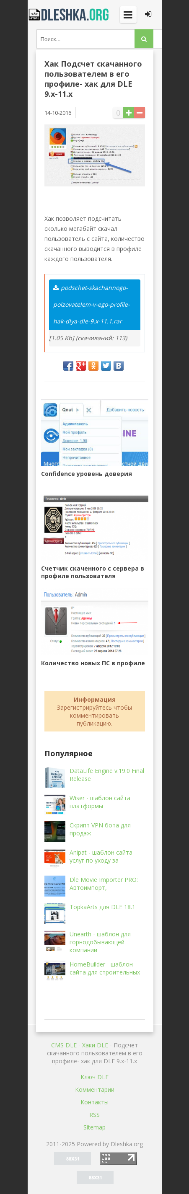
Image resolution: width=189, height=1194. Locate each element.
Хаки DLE (95, 1045)
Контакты (94, 1102)
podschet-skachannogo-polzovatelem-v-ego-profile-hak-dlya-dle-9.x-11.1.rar (91, 304)
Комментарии (94, 1089)
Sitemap (94, 1127)
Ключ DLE (94, 1077)
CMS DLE (64, 1045)
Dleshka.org (69, 14)
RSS (94, 1115)
